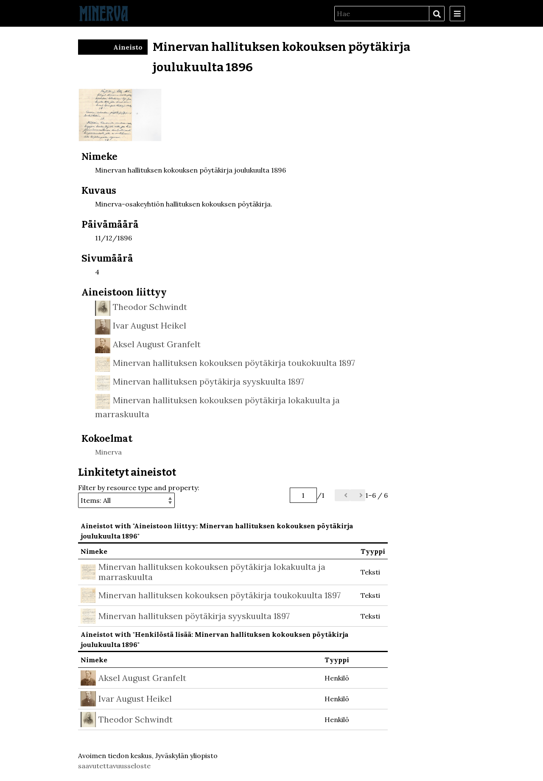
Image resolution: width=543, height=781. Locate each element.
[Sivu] (303, 495)
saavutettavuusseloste (114, 765)
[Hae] (382, 13)
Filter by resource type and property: (138, 495)
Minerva (108, 452)
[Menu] (457, 13)
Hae (436, 14)
